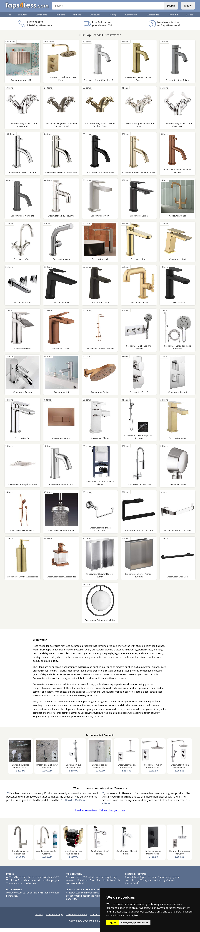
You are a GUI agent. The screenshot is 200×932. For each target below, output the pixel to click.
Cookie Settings (54, 918)
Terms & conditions (76, 918)
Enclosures (95, 18)
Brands (189, 18)
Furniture (60, 18)
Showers (22, 18)
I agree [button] (112, 922)
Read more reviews (86, 813)
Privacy (39, 918)
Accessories (153, 18)
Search (170, 8)
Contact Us (96, 918)
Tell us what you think (112, 813)
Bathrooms (41, 18)
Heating (112, 18)
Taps (8, 18)
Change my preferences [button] (134, 922)
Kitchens (77, 18)
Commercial (131, 18)
